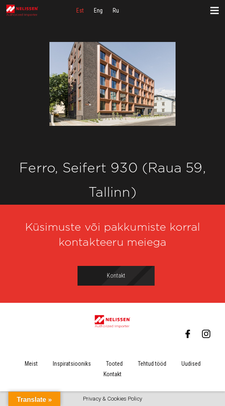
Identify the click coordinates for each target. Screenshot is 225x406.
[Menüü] (214, 10)
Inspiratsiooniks (72, 363)
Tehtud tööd (152, 363)
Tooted (114, 363)
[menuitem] (80, 10)
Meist (31, 363)
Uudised (191, 363)
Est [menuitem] (80, 10)
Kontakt (112, 374)
